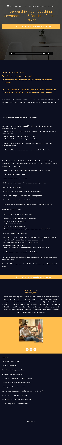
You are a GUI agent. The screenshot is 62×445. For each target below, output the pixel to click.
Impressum (31, 421)
